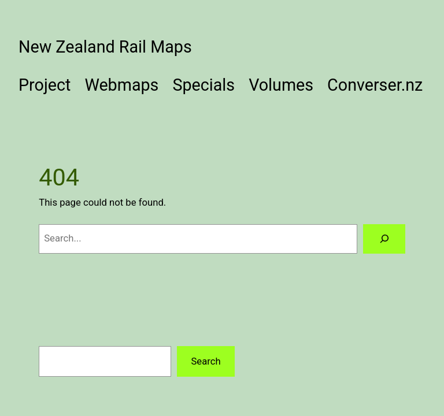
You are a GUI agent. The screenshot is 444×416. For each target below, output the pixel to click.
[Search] (384, 238)
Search (205, 361)
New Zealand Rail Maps (105, 47)
